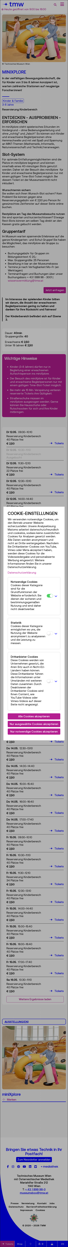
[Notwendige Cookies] (50, 596)
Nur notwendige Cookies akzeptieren (34, 731)
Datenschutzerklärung (22, 572)
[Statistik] (50, 633)
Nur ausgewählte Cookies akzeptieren (34, 724)
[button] (56, 596)
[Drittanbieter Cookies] (50, 681)
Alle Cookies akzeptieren (34, 716)
